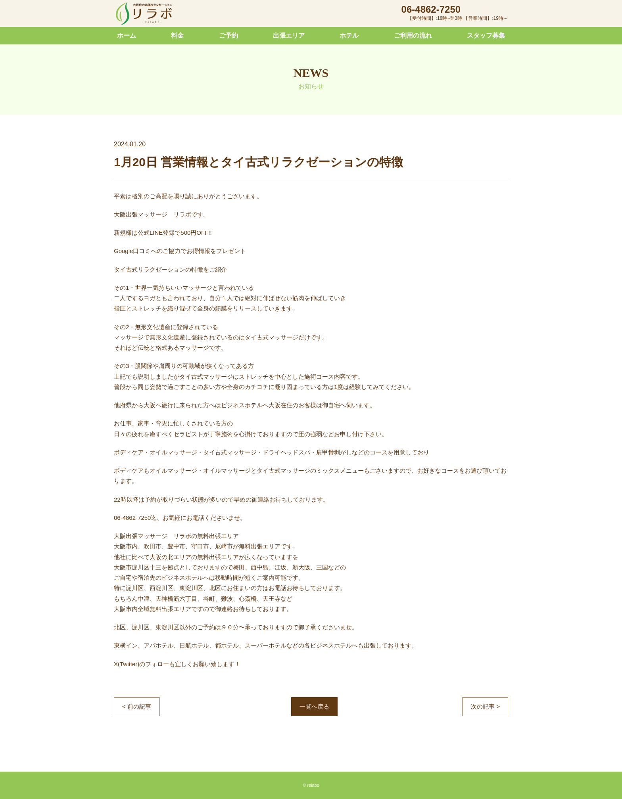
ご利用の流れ (413, 35)
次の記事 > (485, 706)
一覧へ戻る (314, 706)
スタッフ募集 (486, 35)
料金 (177, 35)
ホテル (349, 35)
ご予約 (228, 35)
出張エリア (289, 35)
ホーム (126, 35)
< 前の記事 (136, 706)
